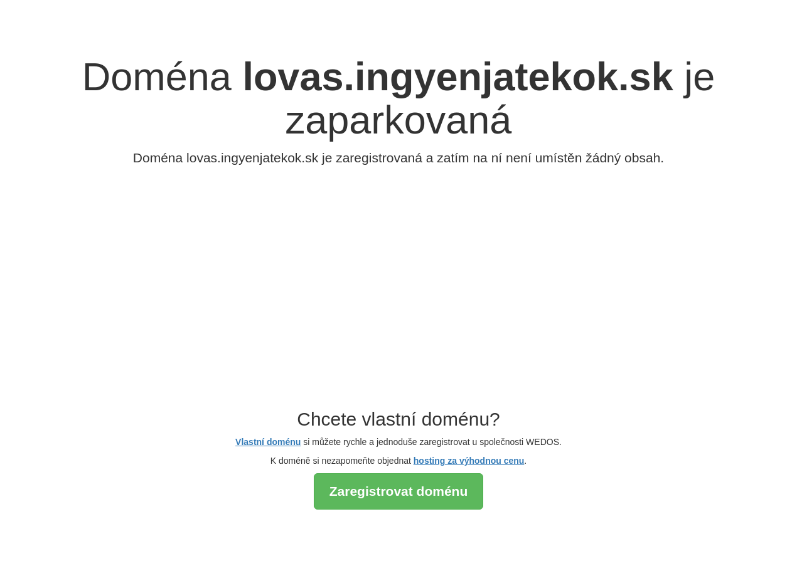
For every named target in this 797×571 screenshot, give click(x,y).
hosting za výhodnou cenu (469, 461)
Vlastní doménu (268, 442)
